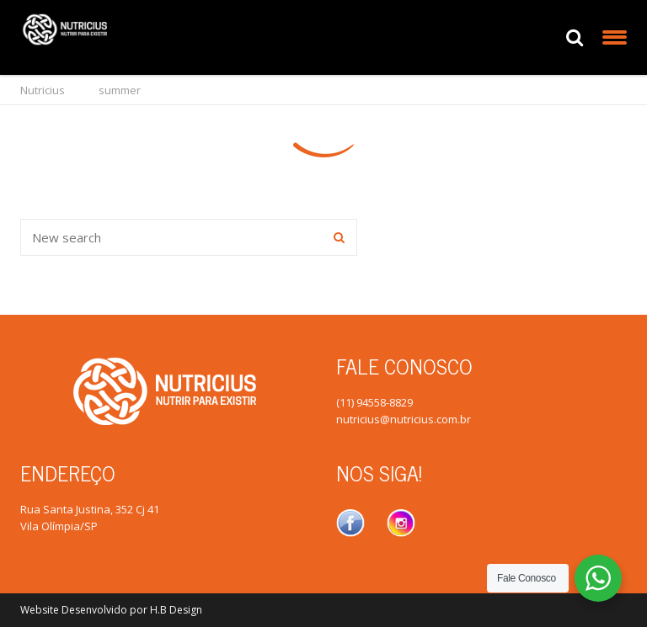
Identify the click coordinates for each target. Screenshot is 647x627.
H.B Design (176, 610)
